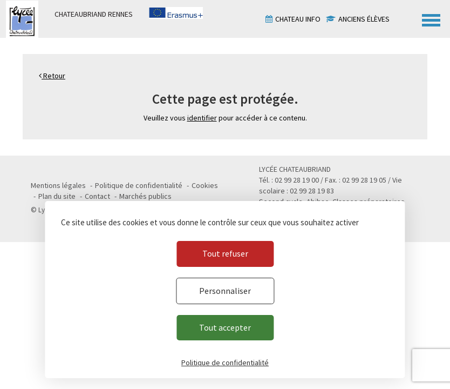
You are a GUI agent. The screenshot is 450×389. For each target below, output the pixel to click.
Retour (52, 76)
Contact (97, 196)
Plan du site (57, 196)
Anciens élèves (364, 19)
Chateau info (298, 19)
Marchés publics (145, 196)
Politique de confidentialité (138, 185)
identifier (202, 118)
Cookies (205, 185)
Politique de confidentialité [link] (225, 362)
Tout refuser (225, 253)
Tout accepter (225, 327)
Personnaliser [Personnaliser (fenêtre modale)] (225, 290)
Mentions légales (58, 185)
